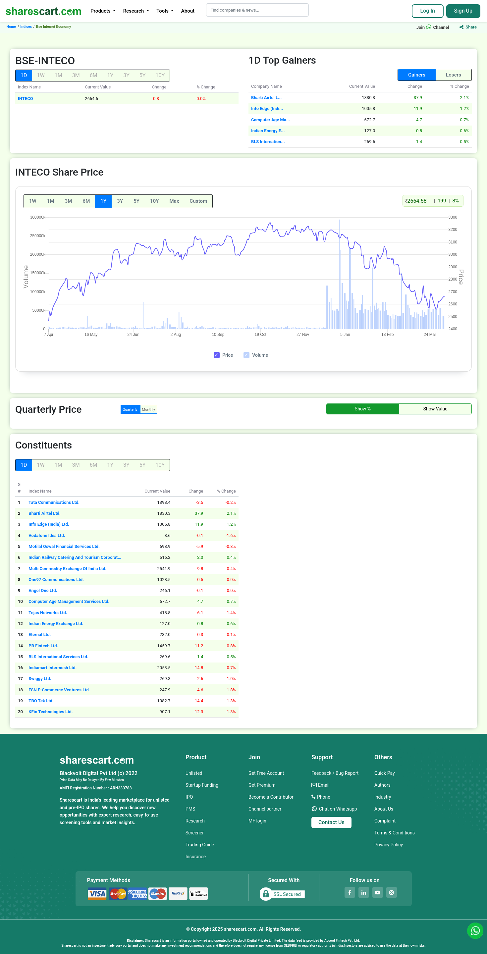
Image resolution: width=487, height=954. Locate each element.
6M (86, 201)
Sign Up (463, 11)
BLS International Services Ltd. (58, 656)
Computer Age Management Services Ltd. (68, 601)
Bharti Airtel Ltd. (44, 513)
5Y (136, 201)
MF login (257, 820)
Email (324, 785)
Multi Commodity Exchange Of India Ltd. (67, 568)
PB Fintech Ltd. (43, 645)
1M (50, 201)
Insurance (196, 856)
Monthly (148, 409)
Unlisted (194, 773)
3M (68, 201)
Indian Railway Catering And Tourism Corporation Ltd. (75, 557)
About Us (383, 809)
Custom (198, 201)
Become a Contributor (271, 797)
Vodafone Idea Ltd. (46, 535)
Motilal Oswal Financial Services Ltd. (64, 546)
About (187, 11)
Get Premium (262, 785)
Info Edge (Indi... (267, 108)
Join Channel (432, 27)
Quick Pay (384, 773)
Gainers (416, 75)
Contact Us (331, 822)
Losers (453, 75)
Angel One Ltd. (42, 590)
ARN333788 (121, 788)
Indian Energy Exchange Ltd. (55, 623)
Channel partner (264, 809)
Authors (382, 785)
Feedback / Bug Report (334, 773)
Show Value (435, 408)
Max (174, 201)
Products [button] (101, 11)
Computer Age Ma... (270, 119)
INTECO (25, 98)
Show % (363, 408)
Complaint (385, 820)
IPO (189, 797)
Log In (427, 11)
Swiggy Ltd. (39, 678)
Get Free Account (266, 773)
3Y (120, 201)
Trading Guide (200, 844)
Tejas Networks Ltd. (47, 612)
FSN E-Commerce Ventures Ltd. (59, 689)
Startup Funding (202, 785)
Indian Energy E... (268, 130)
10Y (154, 201)
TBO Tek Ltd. (40, 700)
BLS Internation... (268, 141)
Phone (323, 797)
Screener (195, 832)
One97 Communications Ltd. (55, 579)
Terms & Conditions (394, 832)
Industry (382, 797)
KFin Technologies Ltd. (50, 711)
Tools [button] (163, 11)
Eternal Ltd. (39, 634)
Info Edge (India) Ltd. (48, 524)
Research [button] (134, 11)
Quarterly (130, 409)
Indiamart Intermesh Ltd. (52, 667)
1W (32, 201)
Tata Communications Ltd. (54, 502)
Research (195, 820)
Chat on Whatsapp (338, 809)
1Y (103, 201)
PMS (190, 809)
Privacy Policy (388, 844)
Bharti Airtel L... (266, 97)
